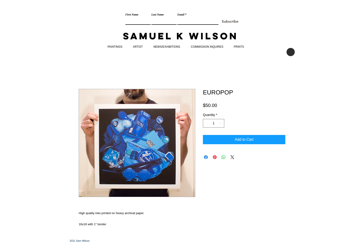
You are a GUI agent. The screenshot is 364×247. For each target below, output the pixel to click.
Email (180, 14)
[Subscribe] (229, 21)
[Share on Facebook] (206, 157)
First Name (131, 14)
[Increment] (221, 123)
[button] (290, 52)
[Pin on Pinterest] (215, 157)
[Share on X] (232, 157)
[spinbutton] (213, 123)
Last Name (157, 14)
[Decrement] (206, 123)
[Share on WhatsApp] (223, 157)
